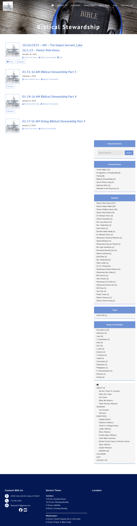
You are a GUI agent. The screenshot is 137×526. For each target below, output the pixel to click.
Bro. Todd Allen (102, 225)
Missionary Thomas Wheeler (107, 237)
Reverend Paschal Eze (105, 250)
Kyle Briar (100, 256)
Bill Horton (101, 275)
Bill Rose (100, 288)
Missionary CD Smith (104, 281)
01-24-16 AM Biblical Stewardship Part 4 (49, 96)
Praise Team (101, 294)
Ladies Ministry (105, 429)
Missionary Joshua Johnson (107, 269)
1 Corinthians (101, 339)
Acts (98, 345)
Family (99, 176)
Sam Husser (101, 278)
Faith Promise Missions (108, 403)
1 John (99, 349)
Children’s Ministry (106, 422)
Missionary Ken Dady (104, 272)
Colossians (100, 361)
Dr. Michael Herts (103, 215)
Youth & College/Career (108, 425)
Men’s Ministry (104, 432)
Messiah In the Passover (106, 188)
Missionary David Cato (105, 285)
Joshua (99, 377)
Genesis (99, 352)
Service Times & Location (109, 391)
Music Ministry (104, 444)
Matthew (100, 333)
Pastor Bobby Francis (105, 209)
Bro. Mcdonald (102, 259)
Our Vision (103, 397)
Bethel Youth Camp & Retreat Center (114, 441)
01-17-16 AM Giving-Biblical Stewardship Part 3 (53, 121)
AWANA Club (104, 451)
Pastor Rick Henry (103, 203)
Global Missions (105, 447)
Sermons (102, 413)
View (10, 62)
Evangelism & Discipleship (107, 172)
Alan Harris (100, 228)
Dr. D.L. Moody (102, 266)
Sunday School (105, 419)
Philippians (100, 367)
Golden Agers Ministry (107, 435)
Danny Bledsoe (102, 241)
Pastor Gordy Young (104, 300)
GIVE (115, 5)
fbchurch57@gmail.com (20, 505)
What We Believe (106, 400)
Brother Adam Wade (104, 231)
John (98, 342)
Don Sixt (100, 291)
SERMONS (75, 5)
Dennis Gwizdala (103, 219)
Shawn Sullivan (102, 253)
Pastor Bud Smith (103, 212)
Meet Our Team (105, 394)
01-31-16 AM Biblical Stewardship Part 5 (49, 72)
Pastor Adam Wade (104, 206)
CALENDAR (104, 5)
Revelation (100, 330)
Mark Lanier (101, 263)
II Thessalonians (103, 371)
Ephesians (100, 364)
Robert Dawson (102, 297)
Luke (98, 336)
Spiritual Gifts (102, 185)
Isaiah (98, 358)
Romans (99, 374)
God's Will (100, 315)
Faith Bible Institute (107, 438)
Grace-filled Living (103, 182)
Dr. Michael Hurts (103, 234)
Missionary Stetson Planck (107, 244)
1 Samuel (100, 355)
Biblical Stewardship (104, 179)
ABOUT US (62, 5)
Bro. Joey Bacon (102, 222)
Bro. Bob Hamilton (104, 247)
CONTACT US (127, 5)
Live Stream (104, 410)
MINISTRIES (89, 5)
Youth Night (101, 169)
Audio (20, 62)
